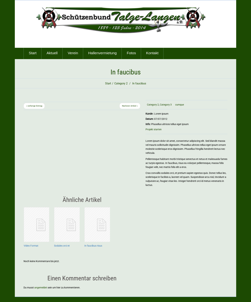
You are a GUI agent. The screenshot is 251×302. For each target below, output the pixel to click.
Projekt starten (154, 129)
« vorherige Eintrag (34, 106)
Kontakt (152, 53)
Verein (73, 53)
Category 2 (121, 83)
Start (32, 53)
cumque (179, 104)
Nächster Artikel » (130, 106)
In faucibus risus (93, 245)
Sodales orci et (62, 245)
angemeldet (40, 287)
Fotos (131, 53)
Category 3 (166, 104)
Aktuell (52, 53)
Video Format (31, 245)
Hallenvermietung (102, 53)
